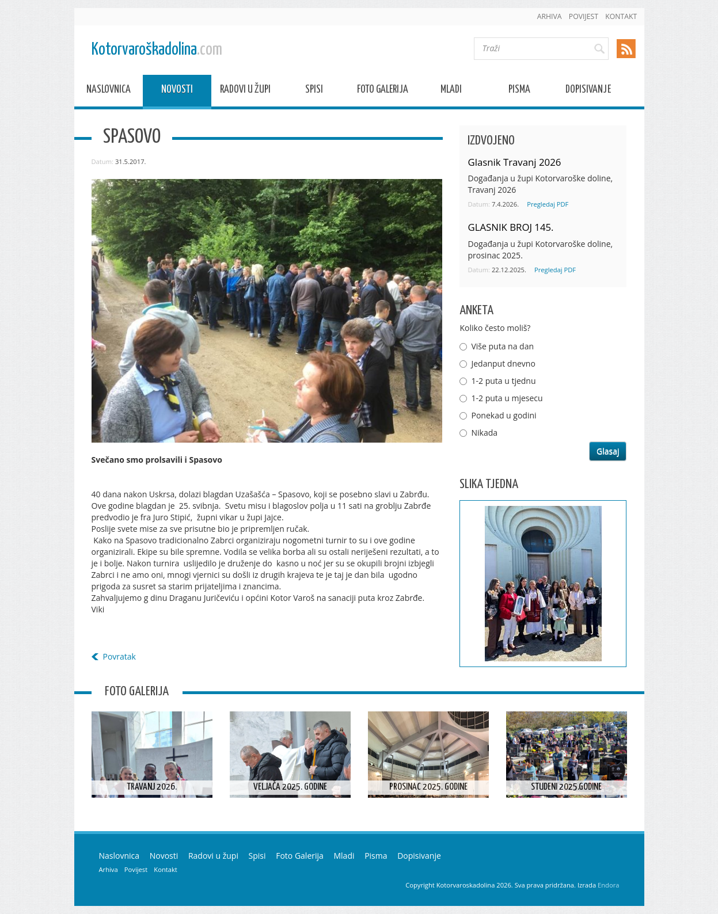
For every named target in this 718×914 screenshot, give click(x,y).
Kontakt (621, 16)
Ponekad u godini (503, 415)
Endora (608, 885)
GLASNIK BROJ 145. (510, 227)
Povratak (119, 656)
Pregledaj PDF (547, 204)
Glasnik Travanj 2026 (514, 162)
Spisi (314, 91)
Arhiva (549, 16)
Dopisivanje (588, 91)
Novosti (177, 91)
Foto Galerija (382, 91)
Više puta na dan (502, 346)
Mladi (451, 91)
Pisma (519, 91)
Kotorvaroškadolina (157, 49)
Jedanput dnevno (503, 363)
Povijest (583, 16)
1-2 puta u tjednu (503, 380)
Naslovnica (108, 91)
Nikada (484, 432)
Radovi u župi (245, 91)
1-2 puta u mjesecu (506, 398)
